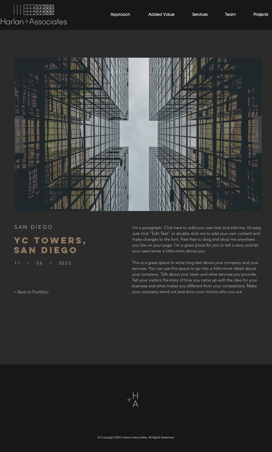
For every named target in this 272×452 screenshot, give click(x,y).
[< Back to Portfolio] (31, 291)
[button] (138, 134)
